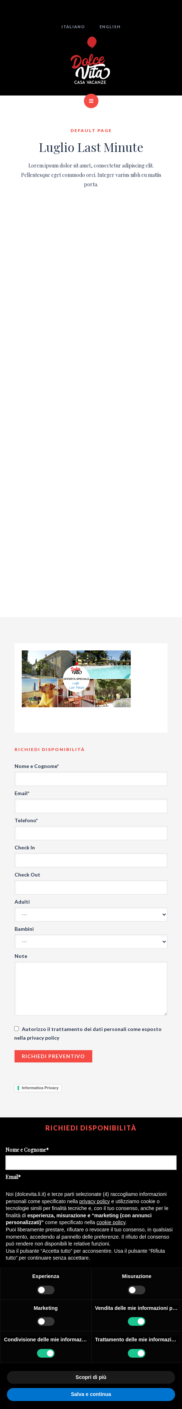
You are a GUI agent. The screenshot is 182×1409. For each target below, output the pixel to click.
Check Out (27, 874)
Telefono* (26, 820)
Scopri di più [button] (91, 1377)
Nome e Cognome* (37, 766)
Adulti (22, 902)
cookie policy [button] (111, 1222)
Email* (22, 793)
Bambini (24, 929)
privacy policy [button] (94, 1201)
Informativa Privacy (40, 1088)
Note (21, 956)
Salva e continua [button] (91, 1394)
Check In (25, 847)
